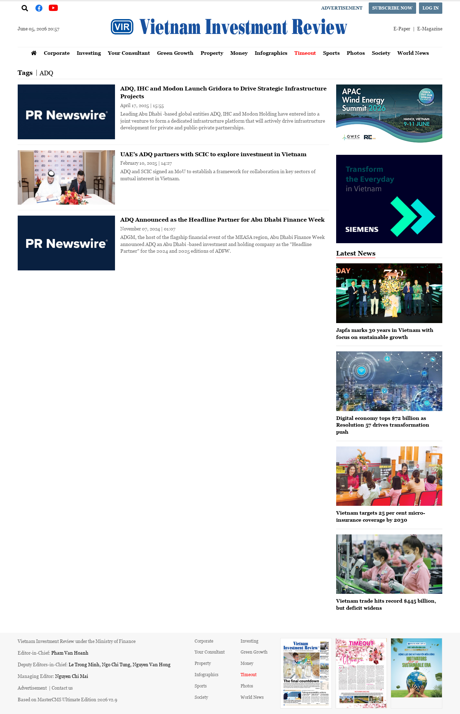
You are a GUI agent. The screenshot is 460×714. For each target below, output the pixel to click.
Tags (25, 72)
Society (381, 53)
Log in (430, 8)
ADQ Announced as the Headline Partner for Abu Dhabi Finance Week (222, 219)
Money (239, 53)
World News (413, 53)
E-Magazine (429, 28)
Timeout (305, 53)
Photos (356, 53)
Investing (89, 53)
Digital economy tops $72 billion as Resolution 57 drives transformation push (382, 425)
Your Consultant (129, 53)
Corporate (57, 53)
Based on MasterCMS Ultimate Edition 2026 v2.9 (67, 699)
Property (212, 53)
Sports (331, 53)
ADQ (46, 73)
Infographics (271, 53)
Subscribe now (392, 8)
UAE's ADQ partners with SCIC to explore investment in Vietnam (213, 154)
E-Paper (401, 28)
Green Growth (175, 53)
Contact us (62, 687)
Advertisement (341, 8)
